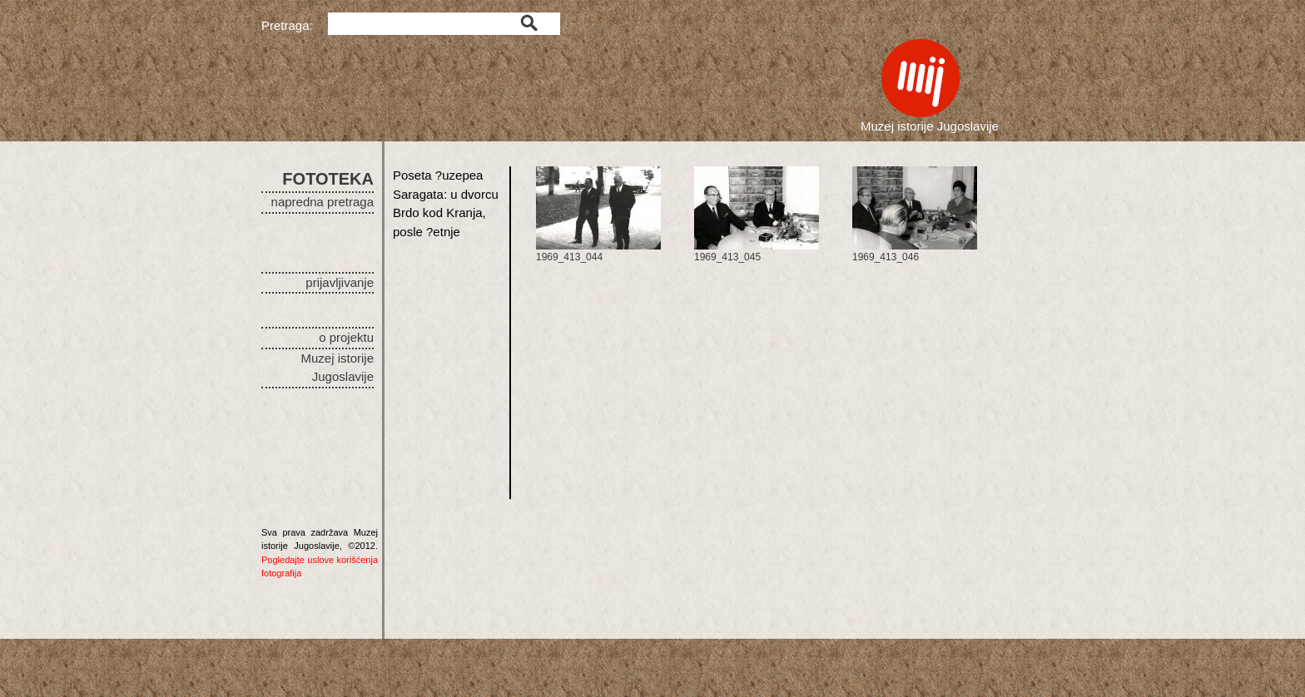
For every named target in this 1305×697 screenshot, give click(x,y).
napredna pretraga (322, 202)
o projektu (346, 337)
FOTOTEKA (328, 179)
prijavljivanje (339, 282)
